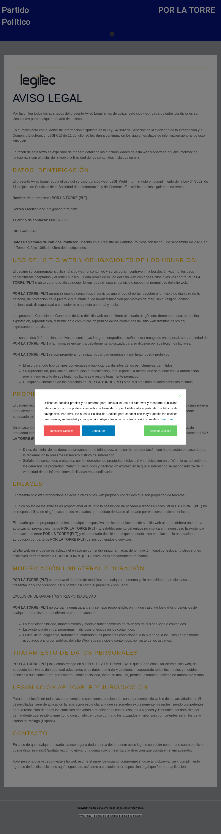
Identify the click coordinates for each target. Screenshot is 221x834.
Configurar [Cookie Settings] (99, 430)
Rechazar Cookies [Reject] (62, 430)
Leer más (167, 419)
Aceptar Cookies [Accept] (160, 430)
